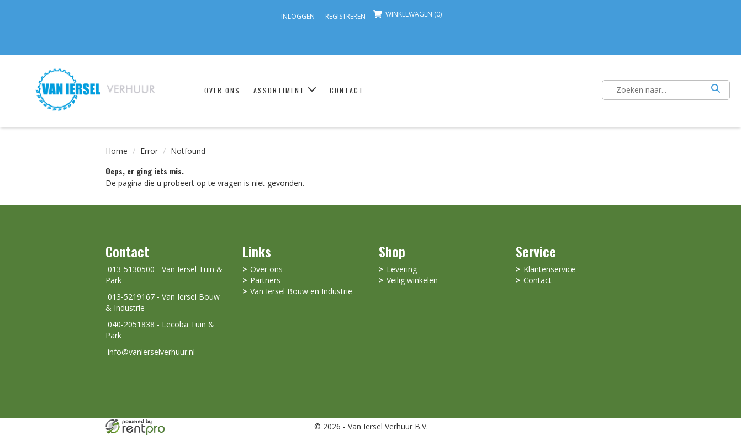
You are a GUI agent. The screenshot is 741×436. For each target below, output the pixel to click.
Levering (402, 269)
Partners (265, 280)
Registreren (345, 16)
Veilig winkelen (412, 280)
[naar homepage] (93, 88)
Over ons (217, 90)
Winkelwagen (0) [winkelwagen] (407, 14)
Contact (342, 90)
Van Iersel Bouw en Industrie (301, 291)
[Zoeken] (715, 90)
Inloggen (298, 16)
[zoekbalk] (659, 90)
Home (116, 151)
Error (149, 151)
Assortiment (279, 90)
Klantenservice (549, 269)
